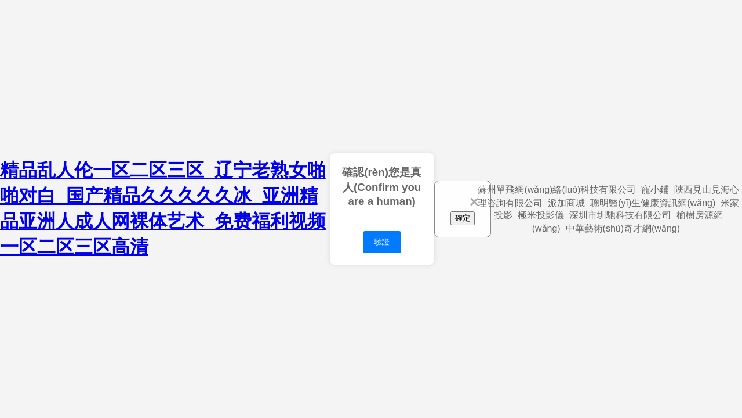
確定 (462, 218)
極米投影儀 (541, 215)
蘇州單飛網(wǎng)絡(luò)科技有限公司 (557, 189)
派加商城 (566, 203)
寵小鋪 (655, 189)
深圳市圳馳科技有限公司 (620, 215)
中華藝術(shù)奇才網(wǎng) (623, 228)
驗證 (382, 241)
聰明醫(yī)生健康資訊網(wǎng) (652, 203)
